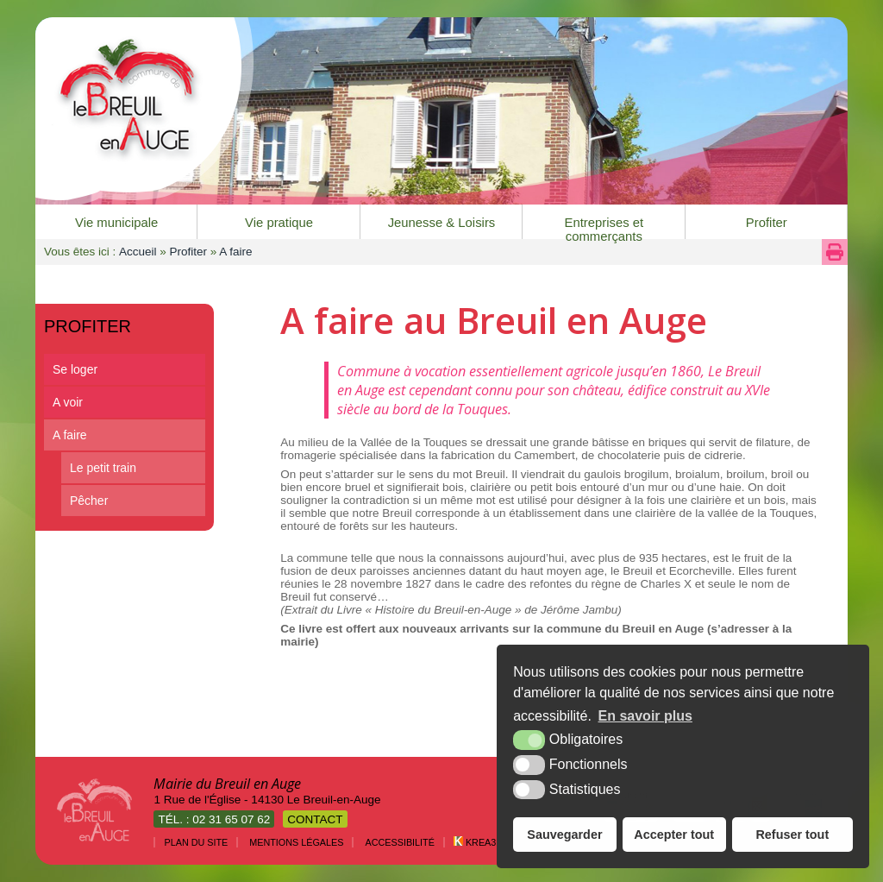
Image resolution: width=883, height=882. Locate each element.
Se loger (75, 369)
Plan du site (196, 842)
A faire (70, 435)
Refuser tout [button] (792, 834)
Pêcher (89, 500)
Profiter (766, 223)
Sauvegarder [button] (564, 834)
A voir (68, 402)
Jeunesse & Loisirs (442, 223)
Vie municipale (116, 223)
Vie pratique (279, 223)
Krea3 (475, 842)
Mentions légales (296, 842)
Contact (314, 819)
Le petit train (103, 468)
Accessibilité (399, 842)
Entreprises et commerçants (604, 227)
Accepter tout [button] (674, 834)
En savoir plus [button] (645, 716)
